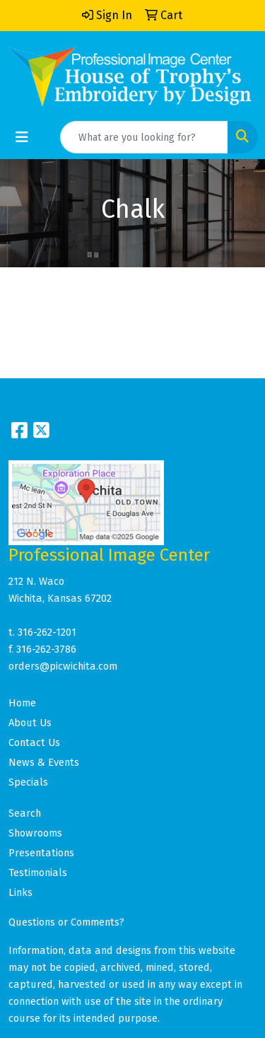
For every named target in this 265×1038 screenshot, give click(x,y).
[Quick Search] (144, 137)
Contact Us (34, 742)
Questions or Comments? (66, 922)
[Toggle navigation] (22, 137)
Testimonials (37, 872)
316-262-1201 (47, 632)
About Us (30, 722)
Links (20, 892)
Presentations (41, 852)
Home (22, 702)
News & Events (43, 762)
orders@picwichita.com (62, 666)
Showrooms (35, 833)
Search (24, 813)
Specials (28, 782)
